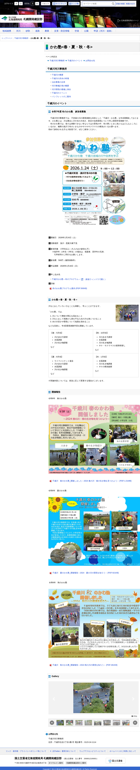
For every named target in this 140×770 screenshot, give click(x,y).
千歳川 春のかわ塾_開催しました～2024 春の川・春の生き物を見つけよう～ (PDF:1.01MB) (91, 481)
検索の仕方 (130, 4)
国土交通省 (115, 761)
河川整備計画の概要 (60, 86)
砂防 (28, 31)
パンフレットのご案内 (61, 96)
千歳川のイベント (75, 60)
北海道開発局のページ (130, 20)
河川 (18, 31)
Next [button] (133, 704)
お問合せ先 (90, 60)
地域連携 (6, 31)
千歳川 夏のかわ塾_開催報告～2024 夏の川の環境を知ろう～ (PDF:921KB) (85, 573)
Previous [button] (53, 704)
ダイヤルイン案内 (56, 763)
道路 (37, 31)
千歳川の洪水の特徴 (60, 78)
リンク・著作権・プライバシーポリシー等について (26, 751)
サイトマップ (60, 4)
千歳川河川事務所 (21, 38)
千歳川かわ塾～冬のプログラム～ (79, 279)
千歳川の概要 (57, 75)
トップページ (6, 38)
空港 (77, 31)
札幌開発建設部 (21, 19)
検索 (113, 3)
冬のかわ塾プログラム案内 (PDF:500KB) (69, 288)
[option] (93, 697)
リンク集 (75, 4)
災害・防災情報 (61, 31)
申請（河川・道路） (103, 31)
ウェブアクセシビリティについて (92, 751)
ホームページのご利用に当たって (123, 751)
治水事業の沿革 (58, 82)
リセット (45, 4)
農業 (47, 31)
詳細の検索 (120, 4)
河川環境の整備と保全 (61, 89)
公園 (86, 31)
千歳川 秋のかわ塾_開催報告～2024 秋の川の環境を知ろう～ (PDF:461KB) (84, 665)
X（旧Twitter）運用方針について (63, 751)
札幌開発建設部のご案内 (76, 763)
